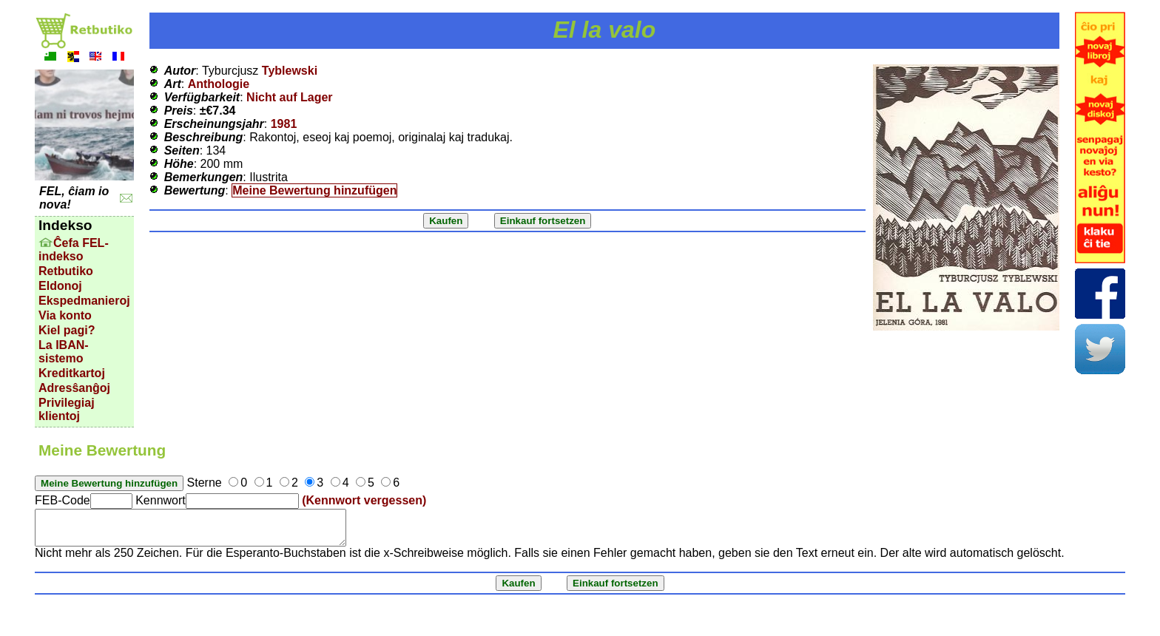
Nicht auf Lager (289, 97)
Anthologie (219, 84)
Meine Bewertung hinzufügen (314, 190)
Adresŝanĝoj (74, 388)
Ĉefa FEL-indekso (73, 250)
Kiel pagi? (66, 330)
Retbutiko (65, 271)
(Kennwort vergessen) (364, 500)
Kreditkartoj (71, 373)
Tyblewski (289, 70)
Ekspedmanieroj (84, 300)
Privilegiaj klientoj (66, 409)
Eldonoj (60, 286)
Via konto (65, 315)
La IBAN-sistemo (63, 352)
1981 (284, 124)
